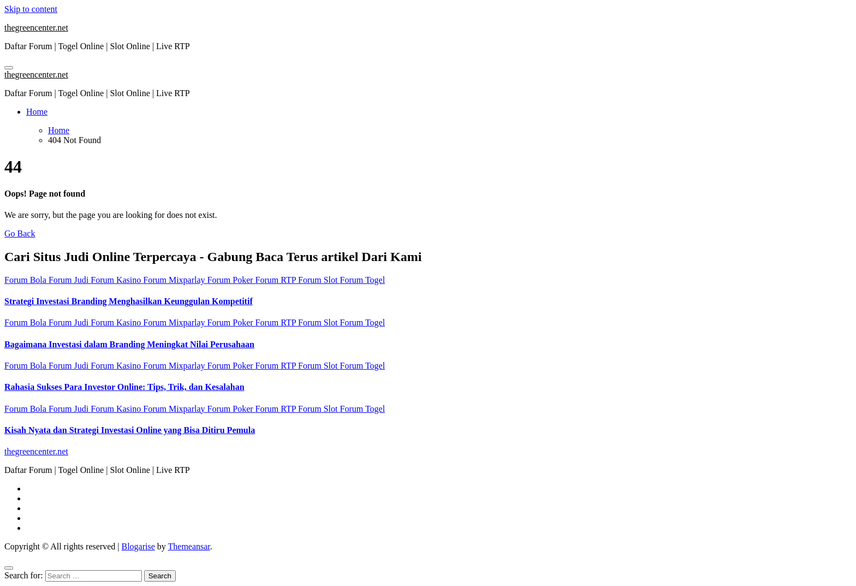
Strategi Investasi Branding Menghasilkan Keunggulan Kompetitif (128, 301)
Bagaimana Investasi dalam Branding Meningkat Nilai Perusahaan (129, 344)
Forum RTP (276, 280)
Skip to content (30, 9)
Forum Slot (319, 280)
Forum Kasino (117, 280)
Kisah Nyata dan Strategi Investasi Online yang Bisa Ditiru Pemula (129, 430)
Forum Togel (362, 280)
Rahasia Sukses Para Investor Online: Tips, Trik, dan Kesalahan (124, 387)
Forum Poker (231, 280)
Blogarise (137, 546)
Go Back (19, 233)
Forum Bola (26, 280)
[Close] (8, 568)
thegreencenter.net (36, 27)
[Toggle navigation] (8, 67)
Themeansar (189, 546)
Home (36, 111)
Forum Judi (70, 280)
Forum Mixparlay (175, 280)
